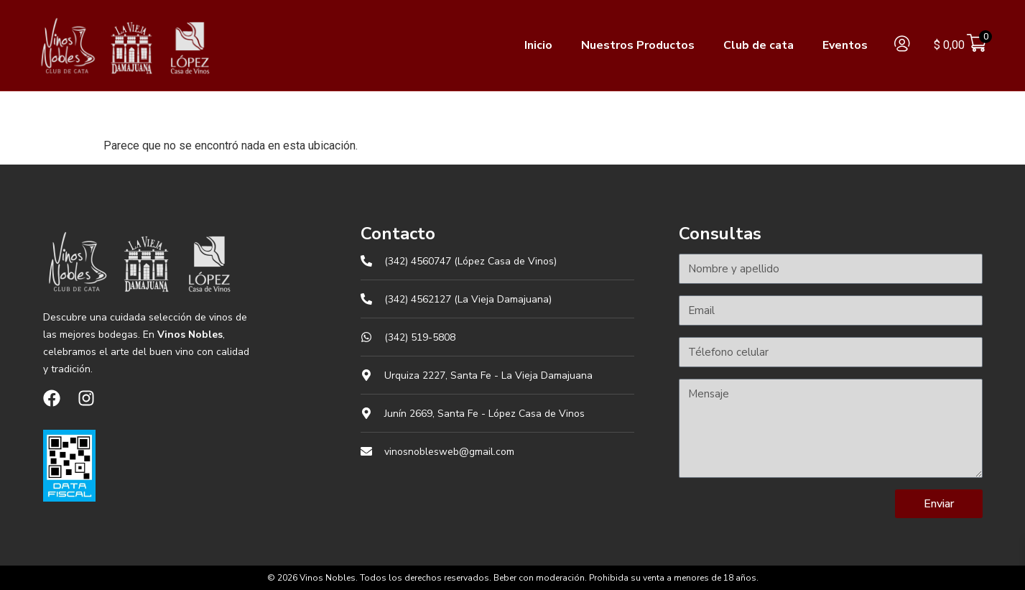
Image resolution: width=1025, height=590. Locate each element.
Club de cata (758, 45)
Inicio (538, 45)
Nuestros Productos (638, 45)
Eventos (845, 45)
